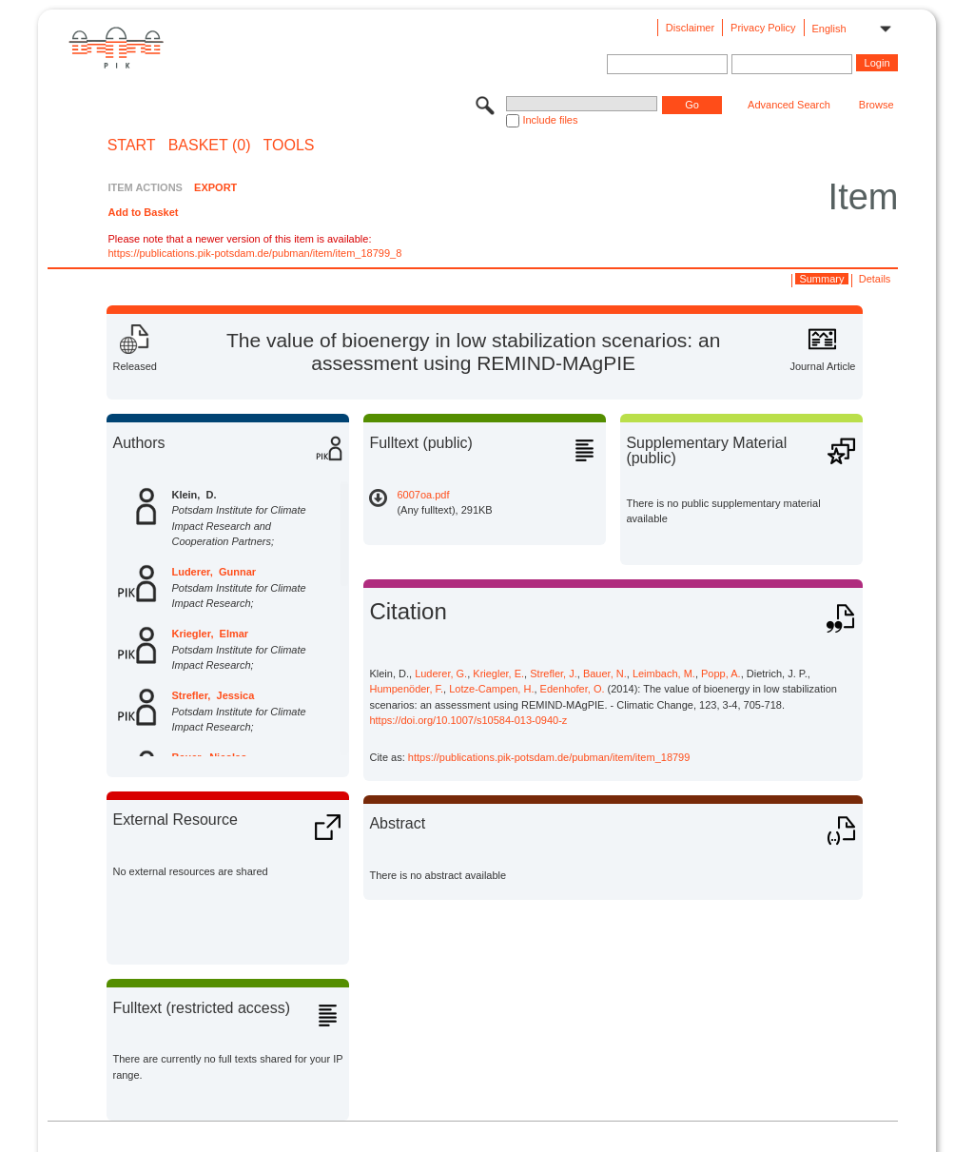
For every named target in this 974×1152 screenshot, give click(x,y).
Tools (289, 145)
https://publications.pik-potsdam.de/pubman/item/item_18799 (549, 757)
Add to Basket (142, 212)
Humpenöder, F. (406, 688)
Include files (549, 120)
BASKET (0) (209, 145)
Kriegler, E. (498, 673)
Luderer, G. (441, 673)
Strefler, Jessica (212, 695)
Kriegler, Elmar (209, 633)
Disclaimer (690, 27)
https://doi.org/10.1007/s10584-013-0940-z (468, 720)
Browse (876, 104)
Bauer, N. (605, 673)
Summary (821, 278)
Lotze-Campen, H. (491, 688)
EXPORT (215, 187)
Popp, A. (721, 673)
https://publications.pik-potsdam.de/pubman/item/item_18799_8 (254, 253)
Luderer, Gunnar (213, 571)
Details (875, 278)
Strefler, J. (553, 673)
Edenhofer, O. (572, 688)
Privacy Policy (762, 27)
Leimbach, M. (664, 673)
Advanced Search (789, 104)
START (131, 145)
